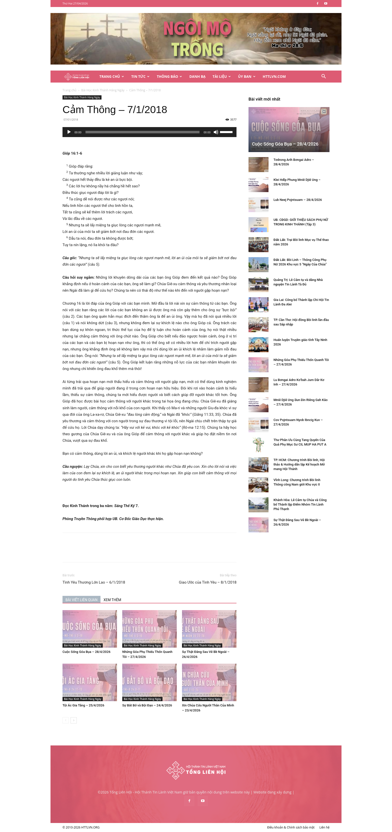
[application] (149, 132)
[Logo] (79, 77)
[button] (324, 77)
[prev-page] (65, 720)
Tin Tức (140, 76)
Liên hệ (324, 827)
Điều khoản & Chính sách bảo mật (291, 827)
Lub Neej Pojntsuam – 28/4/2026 (298, 200)
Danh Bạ (197, 76)
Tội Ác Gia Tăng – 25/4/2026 (83, 705)
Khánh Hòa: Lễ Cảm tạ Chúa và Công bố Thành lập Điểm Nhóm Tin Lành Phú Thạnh (300, 504)
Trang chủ (69, 90)
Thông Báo (169, 76)
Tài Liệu (221, 76)
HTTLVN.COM (274, 76)
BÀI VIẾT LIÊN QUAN (82, 600)
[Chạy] (69, 132)
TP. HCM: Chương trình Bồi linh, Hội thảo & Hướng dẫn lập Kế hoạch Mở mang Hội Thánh (299, 464)
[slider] (143, 132)
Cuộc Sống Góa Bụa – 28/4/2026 (86, 652)
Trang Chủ (112, 76)
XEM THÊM (112, 600)
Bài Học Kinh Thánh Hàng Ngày (102, 90)
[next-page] (73, 720)
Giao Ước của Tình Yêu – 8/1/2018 (207, 582)
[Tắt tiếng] (216, 132)
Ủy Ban (246, 76)
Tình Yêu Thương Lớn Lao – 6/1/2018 (93, 582)
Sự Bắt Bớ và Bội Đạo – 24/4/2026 (147, 705)
